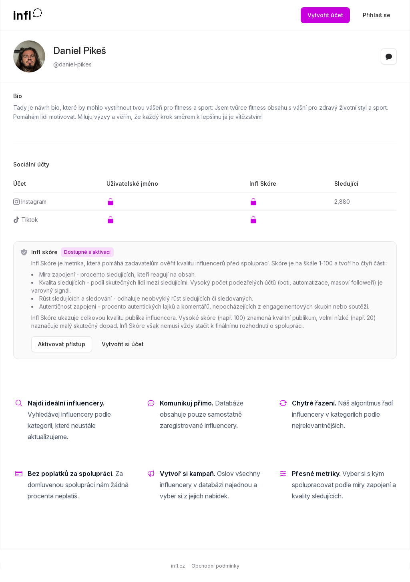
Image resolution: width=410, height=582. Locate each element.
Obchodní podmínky (215, 566)
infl (22, 15)
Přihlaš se (376, 15)
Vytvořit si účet (123, 344)
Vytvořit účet (325, 15)
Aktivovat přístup (61, 344)
